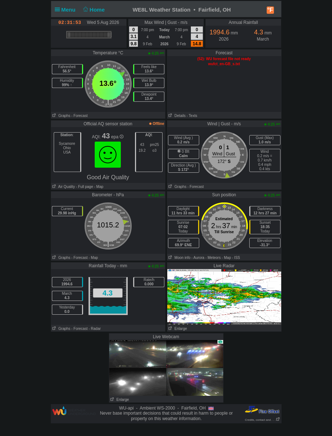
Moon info (178, 258)
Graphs (60, 116)
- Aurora (198, 258)
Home (93, 10)
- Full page (84, 187)
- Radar (95, 329)
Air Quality (63, 187)
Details (176, 116)
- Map (98, 187)
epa (117, 136)
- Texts (192, 116)
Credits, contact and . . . (262, 420)
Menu (67, 10)
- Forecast (79, 116)
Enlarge (177, 329)
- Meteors (213, 258)
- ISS (236, 258)
